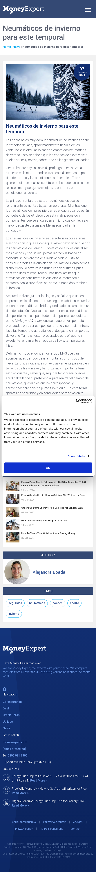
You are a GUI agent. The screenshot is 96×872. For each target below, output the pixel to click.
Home (7, 47)
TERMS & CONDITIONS (51, 829)
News (16, 47)
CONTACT (76, 829)
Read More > (38, 780)
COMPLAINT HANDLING (24, 822)
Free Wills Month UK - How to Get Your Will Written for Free (53, 495)
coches (57, 603)
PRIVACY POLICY (24, 829)
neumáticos (37, 603)
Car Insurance (12, 702)
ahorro (74, 603)
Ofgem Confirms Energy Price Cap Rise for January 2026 (52, 507)
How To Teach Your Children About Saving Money (48, 533)
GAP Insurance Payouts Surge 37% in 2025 (44, 520)
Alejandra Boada (49, 572)
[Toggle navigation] (88, 10)
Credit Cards (11, 715)
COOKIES (78, 822)
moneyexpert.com (15, 742)
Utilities (8, 721)
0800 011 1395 (17, 755)
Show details (76, 456)
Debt (6, 708)
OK (48, 467)
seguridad (15, 603)
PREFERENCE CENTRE (54, 822)
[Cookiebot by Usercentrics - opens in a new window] (76, 401)
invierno (13, 613)
